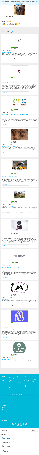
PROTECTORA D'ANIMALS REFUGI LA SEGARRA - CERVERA (15, 114)
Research (3, 416)
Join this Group (5, 60)
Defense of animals (5, 403)
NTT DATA (34, 379)
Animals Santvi (5, 299)
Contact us (19, 384)
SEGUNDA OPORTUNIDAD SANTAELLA (11, 177)
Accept (18, 4)
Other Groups (4, 420)
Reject (22, 4)
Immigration (4, 413)
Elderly (3, 418)
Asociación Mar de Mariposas (9, 327)
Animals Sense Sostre (7, 52)
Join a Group (19, 371)
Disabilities (4, 405)
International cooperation (6, 401)
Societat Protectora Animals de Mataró (11, 237)
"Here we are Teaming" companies (26, 382)
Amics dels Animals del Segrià (9, 82)
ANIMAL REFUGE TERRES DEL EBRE (10, 146)
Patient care (4, 398)
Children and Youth (5, 411)
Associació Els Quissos (7, 206)
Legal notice (19, 382)
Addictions (3, 396)
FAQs (18, 380)
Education (3, 407)
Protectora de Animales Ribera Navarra (11, 267)
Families (3, 409)
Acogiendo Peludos (6, 359)
